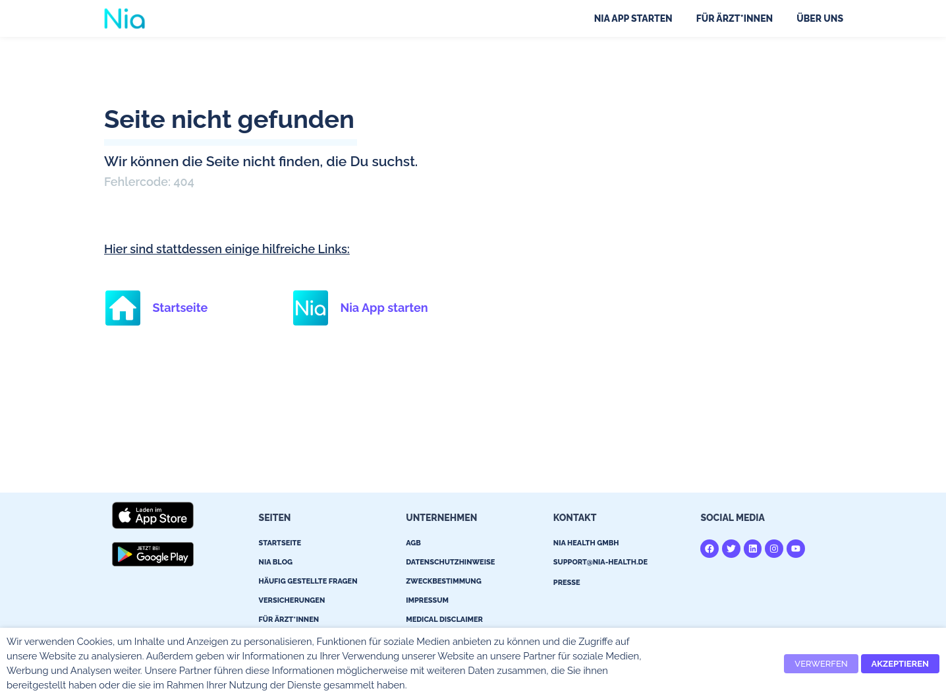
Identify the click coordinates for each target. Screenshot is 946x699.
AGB (413, 543)
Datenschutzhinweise (450, 562)
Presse (566, 582)
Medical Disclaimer (444, 619)
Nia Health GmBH (586, 543)
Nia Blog (275, 562)
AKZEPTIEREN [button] (900, 664)
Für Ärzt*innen (734, 18)
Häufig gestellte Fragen (308, 581)
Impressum (427, 600)
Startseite (180, 308)
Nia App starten (633, 18)
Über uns (819, 18)
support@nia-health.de (600, 562)
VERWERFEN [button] (820, 664)
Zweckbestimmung (444, 581)
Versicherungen (292, 600)
